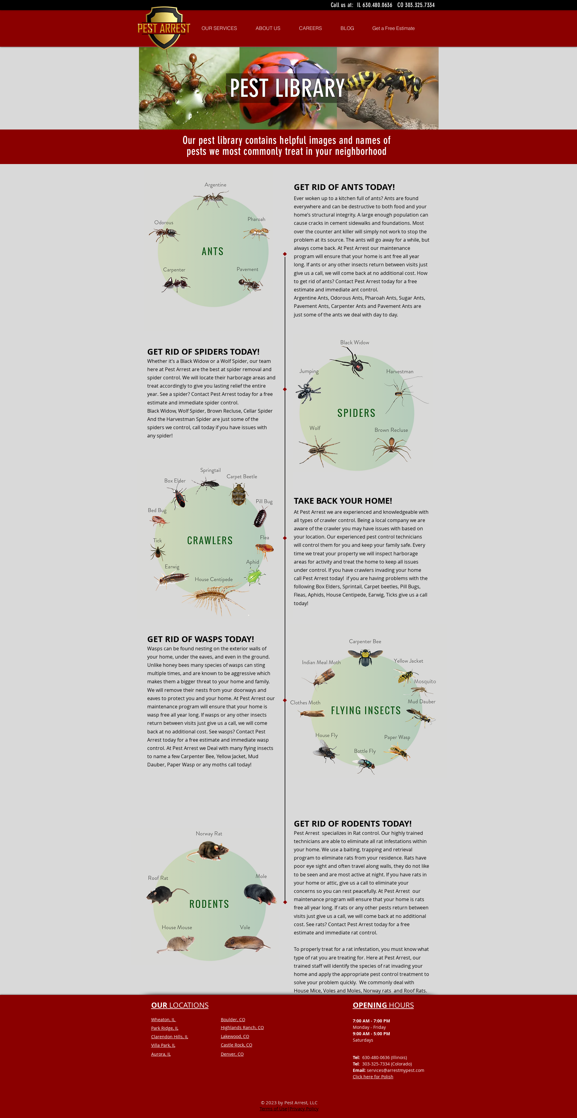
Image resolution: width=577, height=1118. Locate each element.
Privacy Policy (304, 1108)
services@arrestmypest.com (395, 1070)
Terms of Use (273, 1108)
